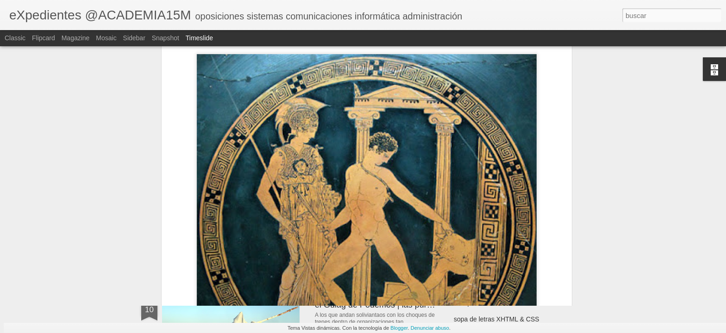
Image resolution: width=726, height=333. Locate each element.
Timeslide (199, 38)
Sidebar (134, 38)
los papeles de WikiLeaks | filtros (501, 230)
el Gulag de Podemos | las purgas (377, 304)
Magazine (76, 38)
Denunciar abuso (430, 328)
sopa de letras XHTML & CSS (496, 319)
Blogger (398, 328)
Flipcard (43, 38)
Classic (15, 38)
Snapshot (165, 38)
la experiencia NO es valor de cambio (508, 303)
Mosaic (106, 38)
